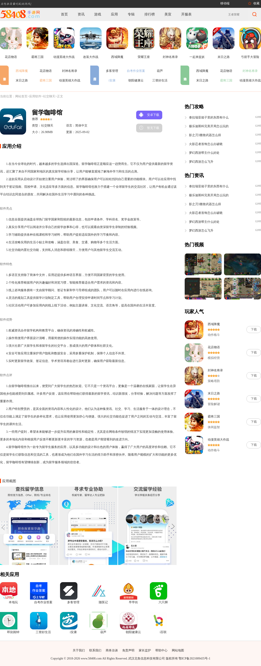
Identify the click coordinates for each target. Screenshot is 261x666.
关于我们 (79, 650)
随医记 (103, 602)
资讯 (81, 14)
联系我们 (95, 650)
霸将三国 (46, 80)
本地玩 (13, 602)
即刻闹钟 (13, 632)
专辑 (131, 14)
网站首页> (22, 96)
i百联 (163, 632)
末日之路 (22, 80)
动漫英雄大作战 (69, 80)
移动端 (224, 3)
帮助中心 (161, 650)
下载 (254, 329)
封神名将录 (69, 71)
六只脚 (163, 602)
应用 (114, 14)
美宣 (167, 14)
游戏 (97, 14)
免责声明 (128, 650)
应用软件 (35, 96)
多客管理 (112, 71)
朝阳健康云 (136, 80)
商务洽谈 (112, 650)
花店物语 (46, 71)
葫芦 (160, 71)
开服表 (186, 14)
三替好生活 (159, 80)
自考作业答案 (136, 71)
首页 (64, 14)
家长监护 (145, 650)
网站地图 (178, 650)
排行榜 (149, 14)
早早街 (133, 602)
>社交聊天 (48, 96)
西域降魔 (22, 71)
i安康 (112, 80)
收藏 (256, 3)
